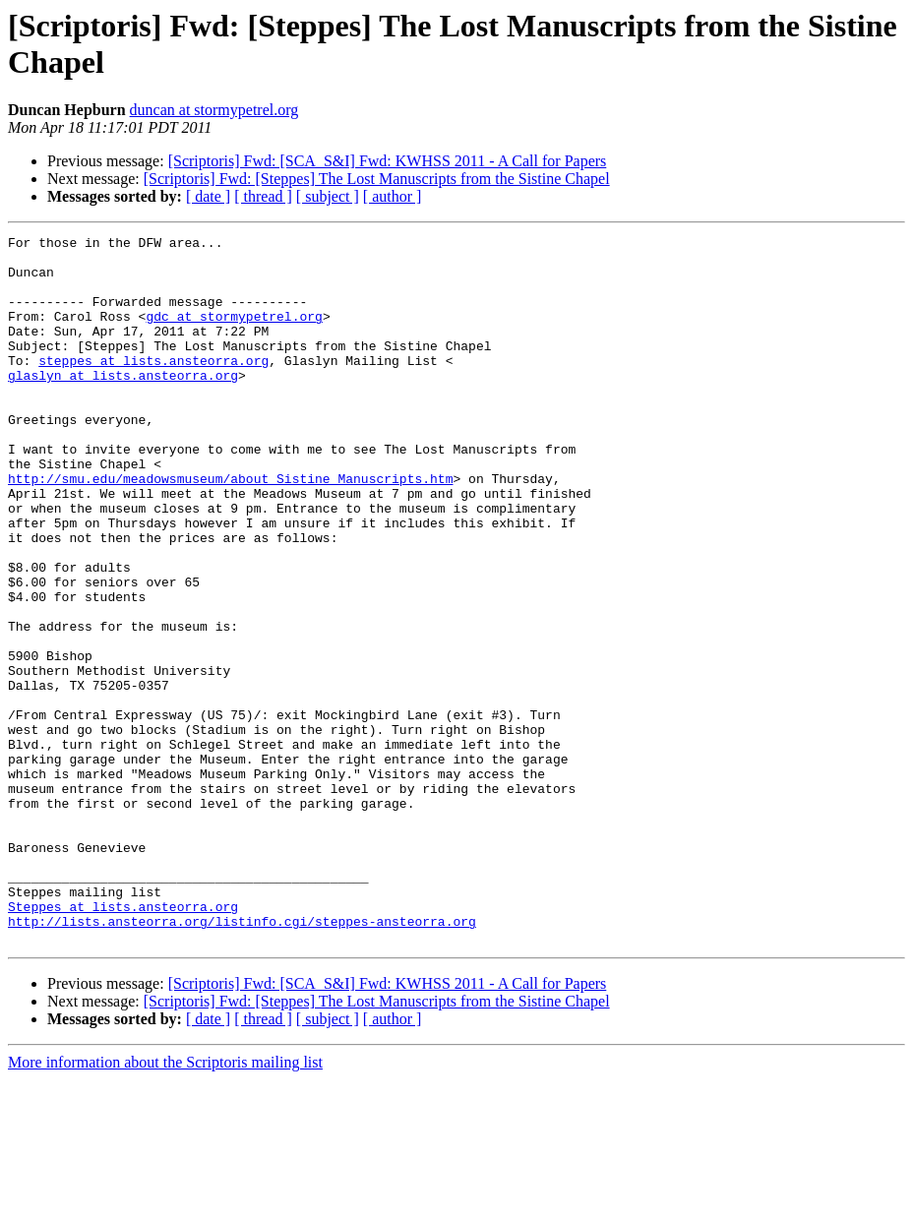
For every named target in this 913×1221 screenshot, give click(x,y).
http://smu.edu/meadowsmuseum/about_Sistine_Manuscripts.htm (230, 528)
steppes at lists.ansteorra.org (153, 387)
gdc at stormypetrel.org (234, 333)
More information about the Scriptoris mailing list (165, 1203)
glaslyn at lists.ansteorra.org (123, 404)
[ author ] (392, 196)
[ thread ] (263, 196)
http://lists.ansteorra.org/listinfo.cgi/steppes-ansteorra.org (242, 1059)
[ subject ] (327, 196)
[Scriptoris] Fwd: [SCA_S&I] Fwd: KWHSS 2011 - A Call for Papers (387, 161)
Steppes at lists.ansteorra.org (123, 1042)
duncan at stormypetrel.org (214, 109)
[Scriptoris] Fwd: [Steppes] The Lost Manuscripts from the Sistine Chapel (377, 178)
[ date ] (208, 196)
